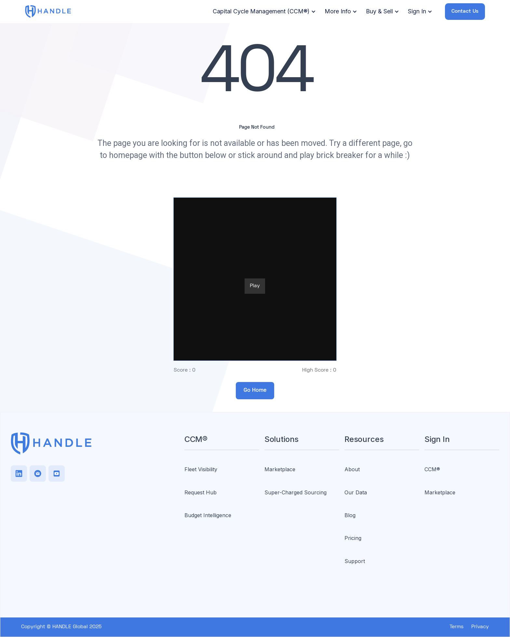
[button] (263, 11)
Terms (456, 627)
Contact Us (464, 11)
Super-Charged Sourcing (295, 492)
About (352, 469)
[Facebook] (56, 473)
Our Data (355, 492)
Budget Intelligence (207, 515)
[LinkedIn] (19, 473)
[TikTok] (38, 473)
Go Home (255, 390)
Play (255, 286)
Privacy (480, 627)
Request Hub (200, 492)
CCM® (432, 469)
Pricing (352, 538)
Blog (350, 515)
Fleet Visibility (200, 469)
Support (354, 561)
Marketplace (279, 469)
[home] (48, 11)
